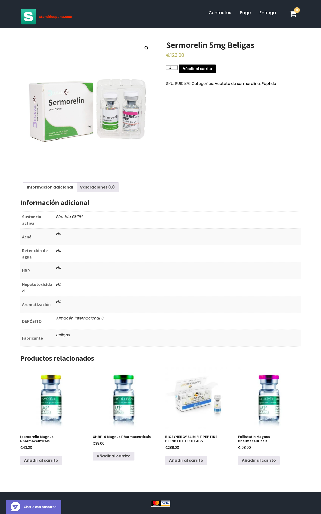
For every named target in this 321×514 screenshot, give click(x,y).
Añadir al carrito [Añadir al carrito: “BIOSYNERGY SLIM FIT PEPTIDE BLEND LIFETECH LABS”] (186, 460)
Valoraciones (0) (97, 187)
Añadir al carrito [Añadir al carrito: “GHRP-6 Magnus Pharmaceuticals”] (114, 456)
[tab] (50, 187)
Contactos (220, 13)
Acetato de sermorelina (237, 83)
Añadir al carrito (197, 69)
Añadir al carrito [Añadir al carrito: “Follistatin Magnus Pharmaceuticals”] (259, 460)
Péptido (268, 83)
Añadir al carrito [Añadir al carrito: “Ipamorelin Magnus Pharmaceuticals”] (41, 460)
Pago (245, 13)
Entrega (268, 13)
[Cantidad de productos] (172, 67)
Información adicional (50, 187)
